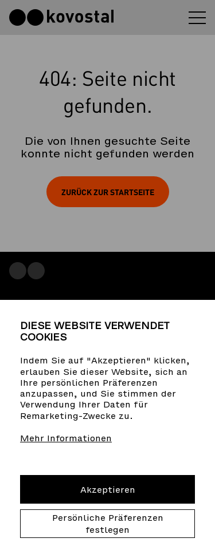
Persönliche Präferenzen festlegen (107, 524)
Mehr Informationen (66, 438)
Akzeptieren (107, 490)
